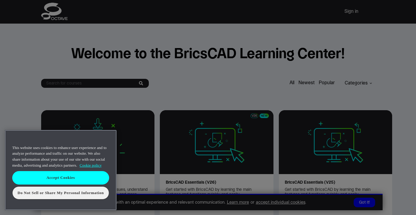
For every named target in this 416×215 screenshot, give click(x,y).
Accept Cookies (61, 177)
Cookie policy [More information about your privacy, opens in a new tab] (91, 165)
